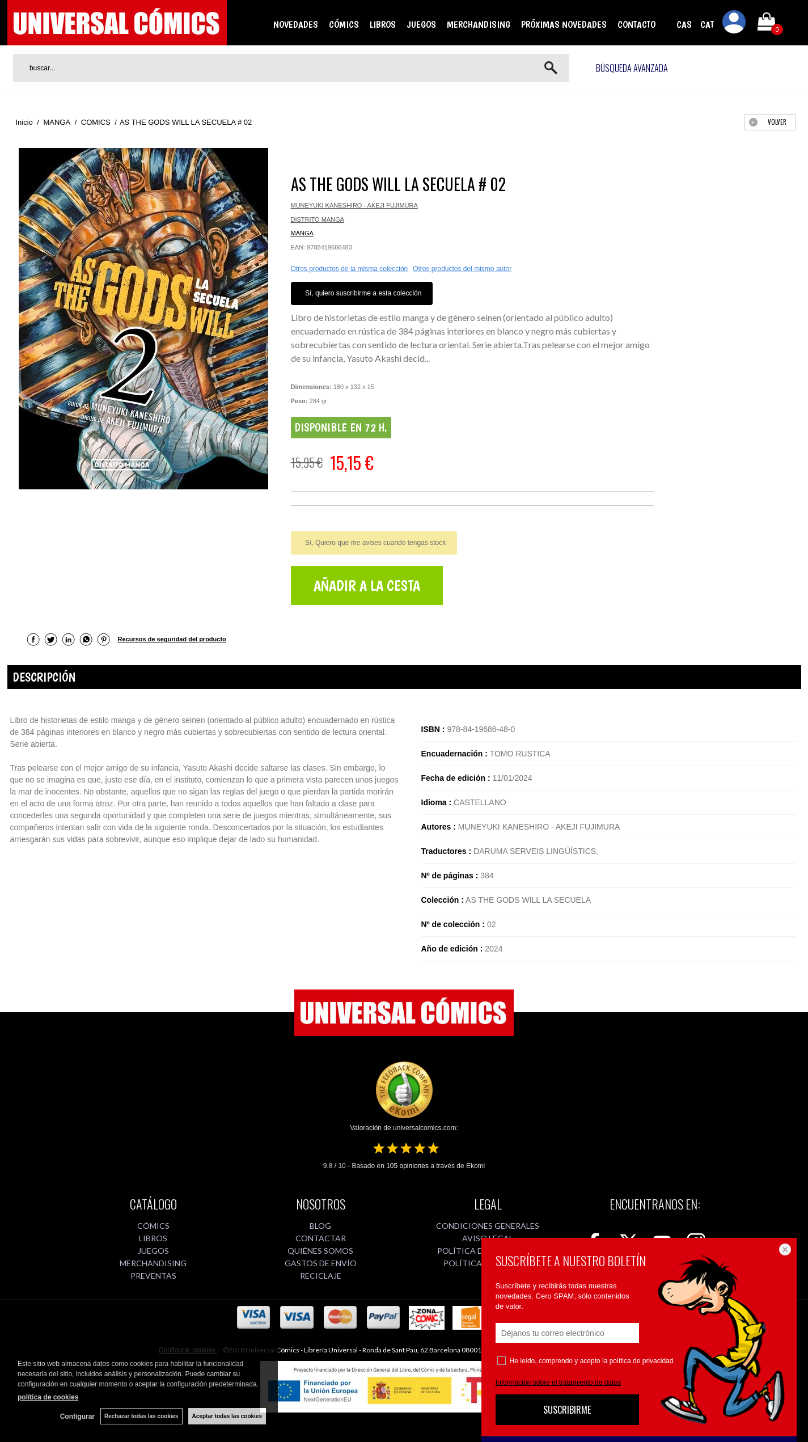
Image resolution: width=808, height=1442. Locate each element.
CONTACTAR (320, 1238)
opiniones (407, 1166)
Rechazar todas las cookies (141, 1416)
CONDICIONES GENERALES (487, 1225)
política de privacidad (642, 1361)
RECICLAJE (320, 1275)
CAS (684, 24)
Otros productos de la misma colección (349, 269)
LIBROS (383, 24)
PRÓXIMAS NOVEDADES (564, 24)
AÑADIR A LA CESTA (367, 585)
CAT (707, 24)
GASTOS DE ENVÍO (321, 1263)
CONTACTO (636, 24)
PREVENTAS (153, 1275)
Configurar (77, 1416)
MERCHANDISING (478, 24)
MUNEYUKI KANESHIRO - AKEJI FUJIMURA (354, 205)
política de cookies (48, 1397)
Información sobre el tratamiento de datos (558, 1382)
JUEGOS (421, 24)
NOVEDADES (295, 24)
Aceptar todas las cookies (227, 1416)
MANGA (302, 233)
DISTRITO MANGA (318, 219)
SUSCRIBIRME (567, 1409)
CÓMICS (344, 24)
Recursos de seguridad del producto (172, 639)
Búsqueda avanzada (632, 68)
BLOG (320, 1225)
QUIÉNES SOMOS (320, 1250)
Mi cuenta (734, 23)
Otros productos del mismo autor (462, 269)
